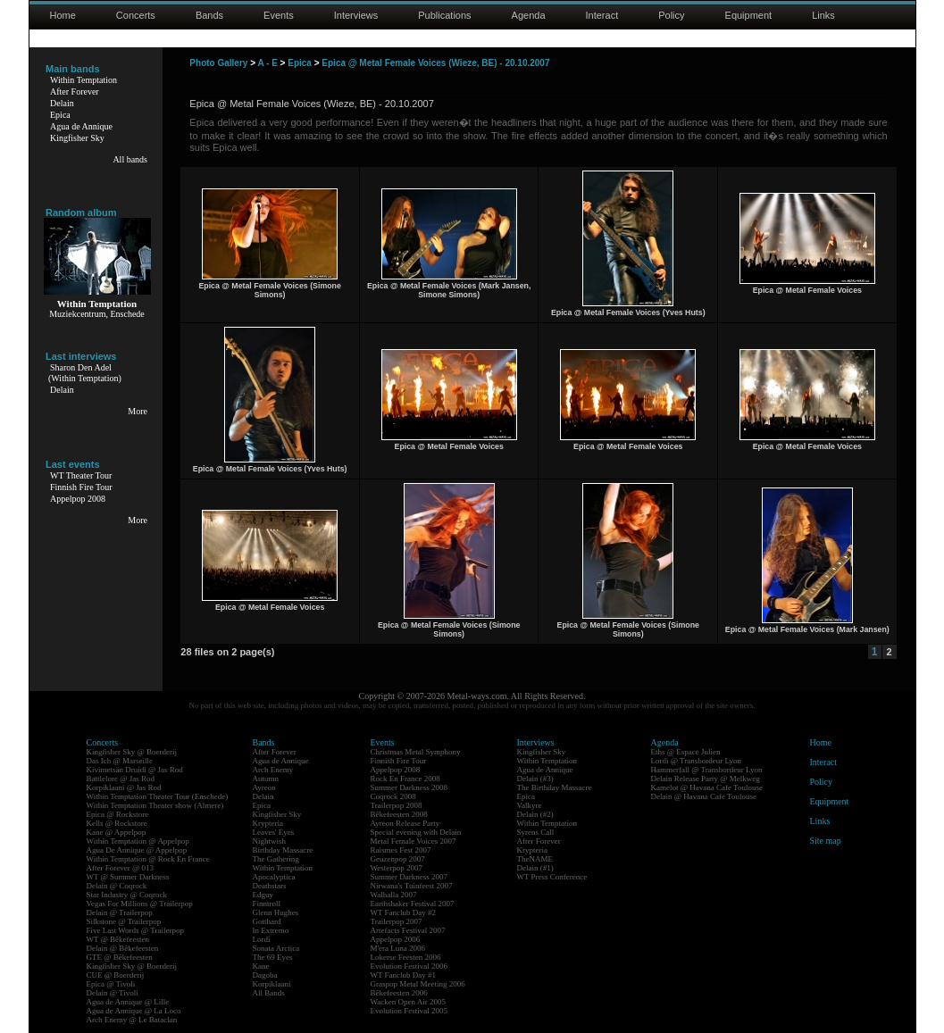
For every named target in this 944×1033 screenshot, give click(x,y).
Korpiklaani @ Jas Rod (124, 787)
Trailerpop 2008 (396, 805)
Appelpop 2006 (396, 939)
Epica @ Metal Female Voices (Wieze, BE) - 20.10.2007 (435, 63)
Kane (261, 966)
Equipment (749, 15)
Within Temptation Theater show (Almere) (155, 805)
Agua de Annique (81, 126)
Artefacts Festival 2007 (408, 930)
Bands (209, 15)
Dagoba (265, 975)
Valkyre (529, 805)
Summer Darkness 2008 (409, 787)
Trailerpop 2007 (396, 921)
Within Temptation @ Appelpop (138, 841)
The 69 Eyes (273, 957)
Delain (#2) (535, 814)
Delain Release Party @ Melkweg (705, 778)
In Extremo (271, 930)
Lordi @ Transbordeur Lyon (696, 760)
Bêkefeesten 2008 (399, 814)
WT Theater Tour (81, 475)
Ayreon (264, 787)
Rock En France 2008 (405, 778)
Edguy (263, 894)
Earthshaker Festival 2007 (413, 903)
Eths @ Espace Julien (686, 751)
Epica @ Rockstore (118, 814)
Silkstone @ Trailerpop (124, 921)
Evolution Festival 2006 (409, 966)
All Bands (269, 992)
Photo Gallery (218, 63)
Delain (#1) (535, 867)
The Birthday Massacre (554, 787)
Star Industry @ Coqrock (127, 894)
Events (278, 15)
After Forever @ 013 (121, 867)
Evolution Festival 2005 (409, 1010)
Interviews (356, 15)
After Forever (74, 91)
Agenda (529, 15)
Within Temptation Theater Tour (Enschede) (158, 796)
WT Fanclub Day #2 (404, 912)
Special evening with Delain (416, 832)
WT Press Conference (552, 876)
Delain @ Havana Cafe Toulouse (703, 796)
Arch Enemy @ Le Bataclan (132, 1019)
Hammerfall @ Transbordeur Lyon (707, 769)
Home (63, 15)
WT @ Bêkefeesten (118, 939)
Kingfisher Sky (77, 138)
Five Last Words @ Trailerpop (135, 930)
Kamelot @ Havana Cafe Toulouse (707, 787)
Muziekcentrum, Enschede (97, 314)
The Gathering (276, 858)
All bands (130, 159)
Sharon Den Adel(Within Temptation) (84, 372)
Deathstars (270, 885)
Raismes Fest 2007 (401, 850)
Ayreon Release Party (405, 823)
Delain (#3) (535, 778)
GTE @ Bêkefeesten (120, 957)
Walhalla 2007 (394, 894)
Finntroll (267, 903)
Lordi (262, 939)
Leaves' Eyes (274, 832)
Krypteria (268, 823)
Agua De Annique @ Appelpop (137, 850)
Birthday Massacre (283, 850)
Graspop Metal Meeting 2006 (418, 983)
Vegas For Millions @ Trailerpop (140, 903)
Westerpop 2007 (397, 867)
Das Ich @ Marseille (120, 760)
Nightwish (270, 841)
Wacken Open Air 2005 (409, 1001)
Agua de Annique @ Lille (128, 1001)
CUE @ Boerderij (116, 975)
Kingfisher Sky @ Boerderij (132, 751)
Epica (60, 115)
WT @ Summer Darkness (128, 876)
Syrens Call (536, 832)
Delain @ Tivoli (112, 992)
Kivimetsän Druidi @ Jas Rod (135, 769)
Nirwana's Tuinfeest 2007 (412, 885)
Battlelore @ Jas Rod (121, 778)
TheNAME (535, 858)
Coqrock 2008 (393, 796)
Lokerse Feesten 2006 (406, 957)
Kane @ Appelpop (116, 832)
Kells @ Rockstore (117, 823)
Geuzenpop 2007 (398, 858)
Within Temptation (83, 80)
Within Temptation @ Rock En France (148, 858)
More (137, 411)
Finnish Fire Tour (81, 487)
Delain (62, 103)
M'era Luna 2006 (398, 948)
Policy (671, 15)
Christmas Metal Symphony (416, 751)
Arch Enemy (273, 769)
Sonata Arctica (276, 948)
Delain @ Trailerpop (120, 912)
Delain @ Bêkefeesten (123, 948)
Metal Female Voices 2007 (413, 841)
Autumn (266, 778)
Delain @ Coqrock (117, 885)
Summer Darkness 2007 (409, 876)
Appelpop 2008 (77, 499)
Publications (444, 15)
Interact (602, 15)
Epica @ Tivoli (111, 983)
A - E (267, 63)
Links (823, 15)
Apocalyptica (274, 876)
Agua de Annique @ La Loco (134, 1010)
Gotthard (267, 921)
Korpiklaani (272, 983)
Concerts (135, 15)
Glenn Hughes (276, 912)
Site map (825, 841)
